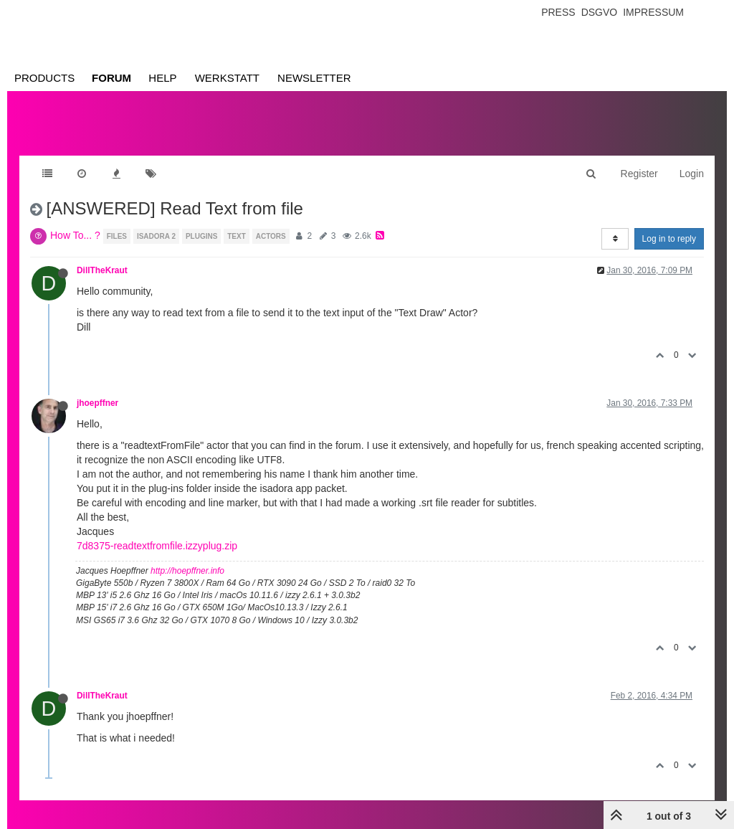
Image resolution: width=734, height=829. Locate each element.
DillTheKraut (102, 270)
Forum (111, 78)
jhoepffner (97, 403)
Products (44, 78)
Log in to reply (669, 239)
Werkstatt (227, 78)
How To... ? (75, 235)
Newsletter (314, 78)
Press (558, 12)
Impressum (653, 12)
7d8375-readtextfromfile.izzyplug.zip (157, 545)
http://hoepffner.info (187, 571)
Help (162, 78)
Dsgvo (599, 12)
